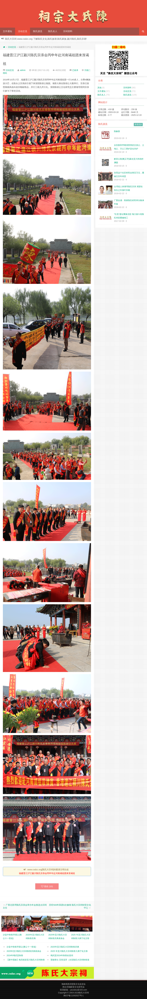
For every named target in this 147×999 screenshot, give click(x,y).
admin (23, 70)
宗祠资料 (67, 31)
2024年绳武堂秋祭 (15, 955)
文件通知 (7, 31)
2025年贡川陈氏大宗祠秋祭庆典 (65, 947)
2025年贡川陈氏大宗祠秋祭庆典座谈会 (24, 951)
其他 (99, 87)
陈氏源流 (37, 31)
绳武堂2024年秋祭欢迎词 (62, 955)
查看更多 (138, 124)
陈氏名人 (52, 31)
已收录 (75, 70)
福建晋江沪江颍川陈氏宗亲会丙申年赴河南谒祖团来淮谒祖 (47, 873)
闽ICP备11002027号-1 (73, 995)
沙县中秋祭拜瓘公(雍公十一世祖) (21, 947)
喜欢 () (47, 886)
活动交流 (22, 31)
